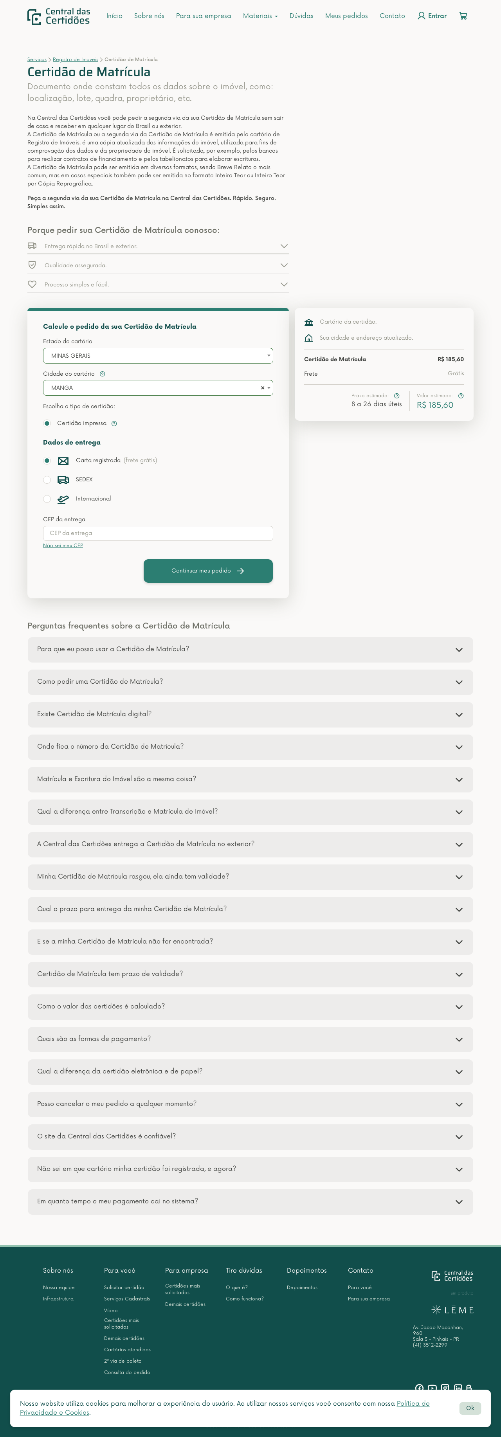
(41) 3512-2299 (430, 1345)
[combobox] (158, 356)
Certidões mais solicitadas (121, 1324)
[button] (158, 245)
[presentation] (158, 533)
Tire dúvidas (244, 1271)
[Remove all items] (261, 388)
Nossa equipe (59, 1288)
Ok (470, 1408)
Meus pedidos (346, 16)
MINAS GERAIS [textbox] (70, 356)
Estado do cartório (67, 341)
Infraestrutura (58, 1299)
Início (114, 16)
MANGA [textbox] (62, 388)
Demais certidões (124, 1339)
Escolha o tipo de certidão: (79, 406)
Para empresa (186, 1271)
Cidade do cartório (74, 374)
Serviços (37, 60)
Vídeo (111, 1311)
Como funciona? (245, 1299)
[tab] (250, 650)
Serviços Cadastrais (127, 1299)
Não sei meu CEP (63, 546)
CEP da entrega (64, 519)
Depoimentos (307, 1271)
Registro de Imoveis (75, 60)
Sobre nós (149, 16)
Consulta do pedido (127, 1373)
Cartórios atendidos (127, 1350)
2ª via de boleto (123, 1361)
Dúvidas (302, 16)
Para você (119, 1271)
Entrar (432, 15)
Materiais (260, 16)
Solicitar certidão (124, 1288)
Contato (392, 16)
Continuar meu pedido (208, 571)
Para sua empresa (203, 16)
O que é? (237, 1288)
